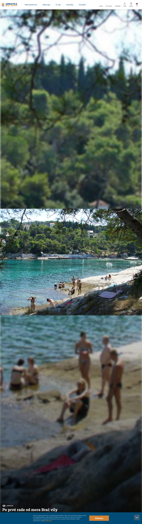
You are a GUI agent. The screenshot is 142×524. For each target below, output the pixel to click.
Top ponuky (109, 6)
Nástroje (48, 4)
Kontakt (84, 4)
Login (124, 6)
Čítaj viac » (48, 520)
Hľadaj (101, 6)
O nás (60, 4)
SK (136, 6)
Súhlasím (99, 518)
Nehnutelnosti (33, 4)
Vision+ (131, 6)
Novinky (72, 4)
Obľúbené (117, 6)
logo (11, 4)
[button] (132, 19)
